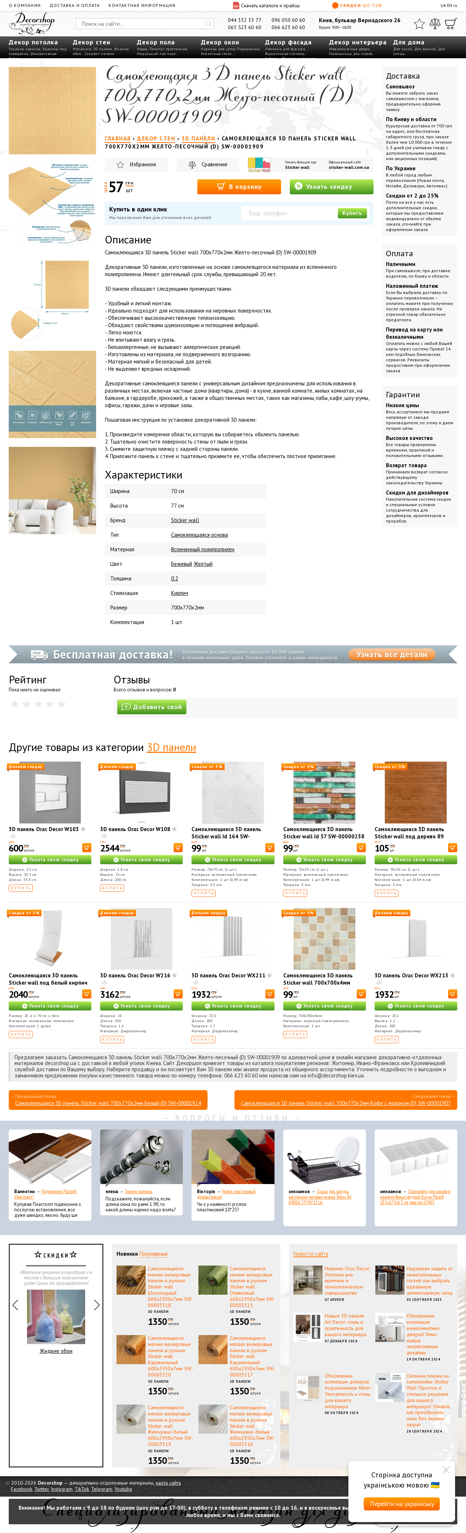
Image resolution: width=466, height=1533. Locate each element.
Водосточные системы (285, 53)
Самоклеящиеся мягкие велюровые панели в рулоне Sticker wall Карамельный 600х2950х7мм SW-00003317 (252, 1356)
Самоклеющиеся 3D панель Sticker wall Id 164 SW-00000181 (226, 836)
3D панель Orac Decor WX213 (412, 975)
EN (449, 5)
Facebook (21, 1489)
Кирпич (179, 592)
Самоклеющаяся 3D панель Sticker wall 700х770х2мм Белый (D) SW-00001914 (108, 1103)
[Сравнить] (435, 23)
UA (443, 5)
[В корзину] (86, 847)
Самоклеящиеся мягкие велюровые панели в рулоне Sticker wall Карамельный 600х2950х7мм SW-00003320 (170, 1356)
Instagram (61, 1489)
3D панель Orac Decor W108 (135, 829)
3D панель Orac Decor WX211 (228, 975)
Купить (352, 213)
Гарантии (403, 394)
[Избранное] (419, 23)
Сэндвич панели (100, 53)
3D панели (102, 49)
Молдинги (82, 49)
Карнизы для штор (218, 49)
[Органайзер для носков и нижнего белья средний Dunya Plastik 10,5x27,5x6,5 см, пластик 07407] (416, 1158)
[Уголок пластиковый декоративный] (232, 1158)
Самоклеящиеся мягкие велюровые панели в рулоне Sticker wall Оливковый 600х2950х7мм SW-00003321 (252, 1286)
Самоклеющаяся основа (199, 534)
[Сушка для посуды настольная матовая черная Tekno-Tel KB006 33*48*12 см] (324, 1158)
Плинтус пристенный (168, 49)
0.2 (174, 578)
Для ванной (425, 49)
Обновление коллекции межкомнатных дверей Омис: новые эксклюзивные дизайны (423, 1334)
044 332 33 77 (244, 20)
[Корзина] (451, 23)
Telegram (101, 1489)
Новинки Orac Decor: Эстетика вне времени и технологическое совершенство (347, 1280)
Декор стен (91, 42)
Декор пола (156, 42)
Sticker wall (297, 167)
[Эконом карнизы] (141, 1158)
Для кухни (402, 49)
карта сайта (168, 1483)
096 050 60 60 (288, 20)
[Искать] (209, 24)
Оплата (399, 253)
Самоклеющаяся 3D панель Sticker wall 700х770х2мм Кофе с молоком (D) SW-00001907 (346, 1103)
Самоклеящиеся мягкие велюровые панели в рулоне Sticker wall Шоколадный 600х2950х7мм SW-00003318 (170, 1286)
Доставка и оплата (75, 5)
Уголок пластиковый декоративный (226, 1194)
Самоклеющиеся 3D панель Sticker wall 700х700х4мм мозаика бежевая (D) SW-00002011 (318, 986)
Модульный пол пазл (156, 53)
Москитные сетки (216, 53)
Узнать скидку (323, 186)
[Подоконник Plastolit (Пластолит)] (50, 1158)
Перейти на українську (402, 1504)
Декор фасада (288, 42)
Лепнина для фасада (285, 49)
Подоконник (248, 49)
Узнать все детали (391, 654)
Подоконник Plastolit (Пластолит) (45, 1194)
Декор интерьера (358, 42)
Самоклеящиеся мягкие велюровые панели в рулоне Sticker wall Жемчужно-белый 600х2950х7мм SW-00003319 (170, 1425)
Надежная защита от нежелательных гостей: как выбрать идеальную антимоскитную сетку (430, 1280)
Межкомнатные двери (349, 49)
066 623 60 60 (288, 27)
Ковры (142, 49)
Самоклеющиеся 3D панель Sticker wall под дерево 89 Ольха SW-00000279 (409, 836)
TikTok (82, 1489)
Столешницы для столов (350, 53)
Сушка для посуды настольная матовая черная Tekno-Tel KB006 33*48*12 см (320, 1197)
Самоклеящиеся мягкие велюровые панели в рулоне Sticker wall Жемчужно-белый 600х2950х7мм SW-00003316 (252, 1425)
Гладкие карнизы (25, 49)
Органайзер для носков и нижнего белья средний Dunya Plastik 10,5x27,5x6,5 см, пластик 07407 (415, 1197)
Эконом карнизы (139, 1191)
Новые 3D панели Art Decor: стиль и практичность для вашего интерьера (345, 1324)
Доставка (403, 76)
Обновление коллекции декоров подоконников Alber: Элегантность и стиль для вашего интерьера (348, 1391)
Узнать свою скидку (54, 860)
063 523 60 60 (244, 27)
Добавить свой (152, 707)
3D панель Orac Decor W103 (44, 829)
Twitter (41, 1489)
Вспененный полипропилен (202, 549)
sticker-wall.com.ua (349, 167)
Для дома (408, 42)
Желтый (203, 563)
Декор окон (220, 42)
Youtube (123, 1489)
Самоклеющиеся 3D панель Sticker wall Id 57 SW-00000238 (323, 833)
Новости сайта (310, 1253)
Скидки (357, 5)
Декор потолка (33, 42)
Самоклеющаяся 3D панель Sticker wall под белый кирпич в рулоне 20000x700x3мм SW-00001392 (48, 986)
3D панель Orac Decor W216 (135, 975)
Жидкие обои (56, 1322)
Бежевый (181, 563)
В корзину (239, 186)
